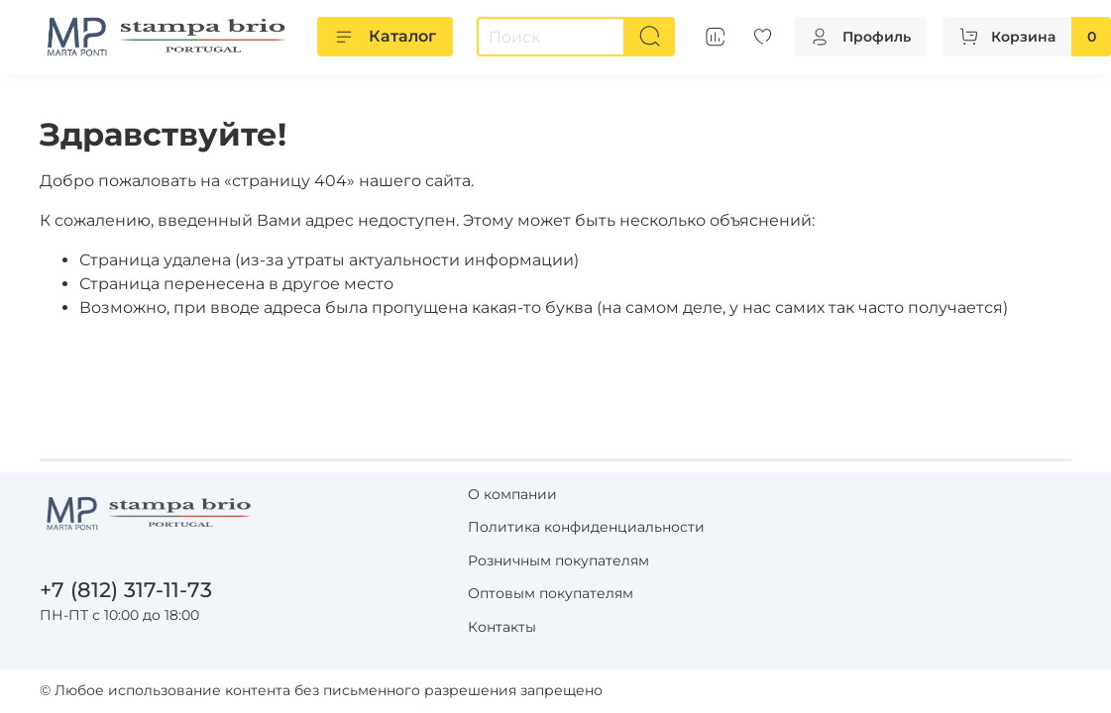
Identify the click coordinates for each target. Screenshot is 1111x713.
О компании (512, 494)
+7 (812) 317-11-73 (126, 589)
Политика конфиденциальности (586, 527)
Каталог (385, 37)
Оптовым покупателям (550, 593)
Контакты (502, 627)
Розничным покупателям (558, 560)
